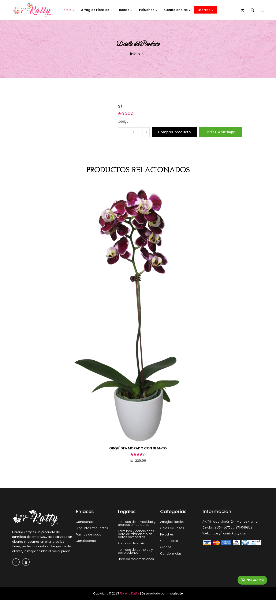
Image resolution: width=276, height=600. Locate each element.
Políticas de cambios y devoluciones (135, 551)
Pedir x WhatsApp (220, 132)
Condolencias (171, 553)
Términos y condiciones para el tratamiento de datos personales (136, 534)
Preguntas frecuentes (92, 528)
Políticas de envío (131, 543)
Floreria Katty (129, 593)
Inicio (135, 54)
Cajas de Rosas (172, 528)
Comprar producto (174, 132)
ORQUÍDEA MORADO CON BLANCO (138, 448)
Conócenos (85, 521)
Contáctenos (86, 540)
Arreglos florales (172, 521)
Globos (165, 547)
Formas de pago (88, 534)
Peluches (167, 534)
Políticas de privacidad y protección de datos (137, 523)
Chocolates (169, 540)
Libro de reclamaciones (136, 558)
